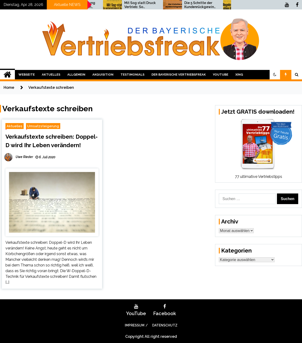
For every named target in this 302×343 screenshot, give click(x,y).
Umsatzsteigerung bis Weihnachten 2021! (127, 5)
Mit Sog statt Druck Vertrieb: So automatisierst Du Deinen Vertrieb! (187, 5)
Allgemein (76, 74)
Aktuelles (51, 74)
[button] (275, 74)
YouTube (220, 74)
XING (239, 74)
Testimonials (132, 74)
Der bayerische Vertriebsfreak (178, 74)
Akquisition (102, 74)
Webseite (26, 74)
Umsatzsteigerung (43, 126)
